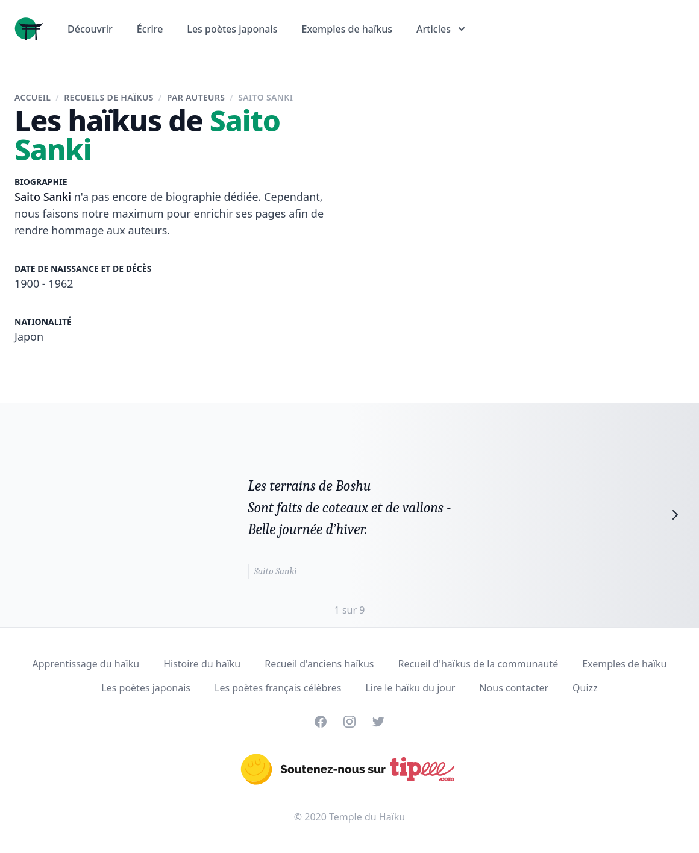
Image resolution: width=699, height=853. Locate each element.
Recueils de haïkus (109, 97)
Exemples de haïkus (347, 29)
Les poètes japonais (232, 29)
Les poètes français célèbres (278, 687)
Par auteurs (196, 97)
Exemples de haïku (624, 663)
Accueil (32, 97)
